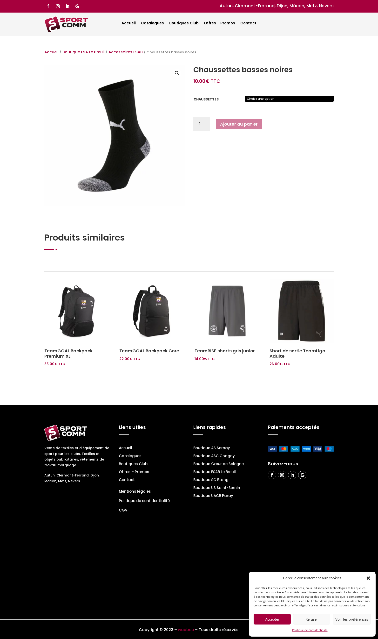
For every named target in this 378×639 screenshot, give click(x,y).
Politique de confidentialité (310, 630)
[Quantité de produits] (201, 124)
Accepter (272, 619)
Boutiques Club (184, 23)
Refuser (311, 619)
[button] (368, 578)
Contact (248, 23)
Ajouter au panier (239, 124)
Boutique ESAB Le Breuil (214, 472)
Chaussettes (206, 99)
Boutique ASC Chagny (214, 456)
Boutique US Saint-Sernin (216, 488)
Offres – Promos (219, 23)
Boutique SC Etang (211, 480)
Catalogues (152, 23)
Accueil (129, 23)
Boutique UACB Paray (213, 496)
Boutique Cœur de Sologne (218, 464)
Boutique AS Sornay (211, 448)
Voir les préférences (351, 619)
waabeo (186, 629)
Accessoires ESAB (125, 52)
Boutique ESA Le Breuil (83, 52)
